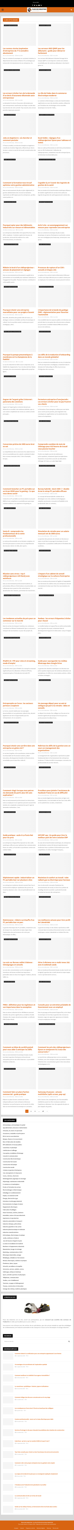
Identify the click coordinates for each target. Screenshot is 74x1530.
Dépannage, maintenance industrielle (12, 896)
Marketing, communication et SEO (46, 595)
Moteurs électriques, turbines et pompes (12, 331)
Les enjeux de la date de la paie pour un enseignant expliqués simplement (36, 1474)
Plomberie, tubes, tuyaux (10, 1263)
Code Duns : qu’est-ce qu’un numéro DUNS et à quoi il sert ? (32, 1441)
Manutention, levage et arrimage (12, 1249)
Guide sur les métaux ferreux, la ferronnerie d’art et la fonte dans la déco (36, 1507)
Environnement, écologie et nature (13, 1204)
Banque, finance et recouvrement (11, 421)
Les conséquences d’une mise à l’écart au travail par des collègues (34, 1408)
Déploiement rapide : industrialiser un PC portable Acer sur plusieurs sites (18, 878)
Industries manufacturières (10, 1232)
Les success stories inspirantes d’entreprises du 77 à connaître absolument (15, 50)
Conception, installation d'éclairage (46, 114)
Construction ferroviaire (10, 1162)
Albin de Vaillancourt (10, 230)
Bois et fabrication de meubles (12, 1142)
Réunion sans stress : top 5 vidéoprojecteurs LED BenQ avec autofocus (16, 576)
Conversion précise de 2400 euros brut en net (18, 445)
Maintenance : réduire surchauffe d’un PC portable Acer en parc (18, 921)
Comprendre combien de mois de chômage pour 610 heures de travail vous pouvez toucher (52, 446)
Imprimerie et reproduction (11, 1218)
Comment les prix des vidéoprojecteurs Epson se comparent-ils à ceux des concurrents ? (54, 1049)
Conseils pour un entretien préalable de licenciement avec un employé (54, 1006)
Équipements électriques (10, 1207)
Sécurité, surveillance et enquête (12, 1266)
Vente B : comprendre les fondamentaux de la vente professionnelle (14, 533)
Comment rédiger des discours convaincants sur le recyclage (32, 1397)
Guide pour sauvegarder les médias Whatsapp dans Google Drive (52, 662)
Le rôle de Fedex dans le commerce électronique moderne (52, 94)
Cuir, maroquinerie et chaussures (12, 1173)
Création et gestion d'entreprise (10, 25)
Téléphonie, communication (11, 1277)
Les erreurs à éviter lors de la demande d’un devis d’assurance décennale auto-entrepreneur (19, 95)
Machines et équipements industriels (13, 1246)
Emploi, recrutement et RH (9, 114)
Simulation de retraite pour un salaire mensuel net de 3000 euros (53, 532)
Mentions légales (41, 1528)
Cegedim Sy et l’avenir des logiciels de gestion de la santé (53, 183)
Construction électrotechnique (12, 1159)
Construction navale (8, 1167)
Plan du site (55, 1528)
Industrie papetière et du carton (12, 1227)
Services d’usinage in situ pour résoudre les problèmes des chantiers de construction (39, 1430)
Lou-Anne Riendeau (9, 55)
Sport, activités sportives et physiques (14, 1275)
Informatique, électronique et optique (11, 465)
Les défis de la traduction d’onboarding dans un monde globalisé (54, 355)
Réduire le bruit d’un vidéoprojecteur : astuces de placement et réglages (19, 268)
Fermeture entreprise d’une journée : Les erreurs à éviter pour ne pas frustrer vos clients (54, 401)
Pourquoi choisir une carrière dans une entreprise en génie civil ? (19, 746)
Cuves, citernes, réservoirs (11, 1176)
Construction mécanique (9, 981)
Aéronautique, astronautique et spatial (14, 1125)
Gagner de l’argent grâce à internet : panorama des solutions (18, 400)
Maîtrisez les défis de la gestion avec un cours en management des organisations (54, 748)
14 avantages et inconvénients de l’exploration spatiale (31, 1364)
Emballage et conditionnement (12, 1193)
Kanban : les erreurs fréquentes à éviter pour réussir (54, 619)
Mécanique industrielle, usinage (12, 1255)
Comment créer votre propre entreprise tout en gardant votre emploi (35, 1463)
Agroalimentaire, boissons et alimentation (15, 1128)
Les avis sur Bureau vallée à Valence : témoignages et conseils (18, 963)
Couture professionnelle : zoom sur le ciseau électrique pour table (34, 1419)
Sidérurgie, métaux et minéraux (12, 1272)
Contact (22, 1528)
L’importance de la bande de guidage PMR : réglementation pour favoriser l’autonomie (53, 312)
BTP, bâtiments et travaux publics (46, 286)
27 (43, 1111)
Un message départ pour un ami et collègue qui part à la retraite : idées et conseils (54, 705)
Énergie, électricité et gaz (44, 854)
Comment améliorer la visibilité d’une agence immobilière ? (32, 1375)
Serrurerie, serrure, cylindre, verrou (13, 1269)
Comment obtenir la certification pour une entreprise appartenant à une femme (38, 1353)
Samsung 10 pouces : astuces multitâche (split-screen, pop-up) (52, 1093)
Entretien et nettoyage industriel (12, 1201)
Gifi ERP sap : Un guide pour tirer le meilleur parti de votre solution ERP (53, 836)
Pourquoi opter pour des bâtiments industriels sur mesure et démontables (19, 226)
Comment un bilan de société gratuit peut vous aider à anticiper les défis (18, 1048)
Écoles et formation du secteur (12, 1187)
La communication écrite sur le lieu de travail (28, 1496)
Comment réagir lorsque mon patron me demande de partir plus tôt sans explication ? (18, 792)
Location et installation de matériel (13, 1243)
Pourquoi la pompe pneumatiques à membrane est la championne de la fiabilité (17, 357)
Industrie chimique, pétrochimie (12, 1224)
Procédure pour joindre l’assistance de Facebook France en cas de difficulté (54, 791)
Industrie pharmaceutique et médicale (47, 159)
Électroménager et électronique (10, 550)
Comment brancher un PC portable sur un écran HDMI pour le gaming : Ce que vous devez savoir (19, 491)
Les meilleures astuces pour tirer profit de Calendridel (54, 921)
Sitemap (49, 1528)
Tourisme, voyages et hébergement (13, 1283)
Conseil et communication (44, 331)
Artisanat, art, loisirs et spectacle (11, 244)
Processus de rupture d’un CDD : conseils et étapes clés (51, 268)
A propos (16, 1528)
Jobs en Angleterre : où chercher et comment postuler (17, 139)
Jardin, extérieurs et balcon (11, 1238)
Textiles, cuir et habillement (11, 1280)
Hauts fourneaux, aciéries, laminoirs (13, 1212)
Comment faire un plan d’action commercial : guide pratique (16, 1093)
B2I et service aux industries (10, 202)
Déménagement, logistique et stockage (12, 595)
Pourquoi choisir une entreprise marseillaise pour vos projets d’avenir (18, 311)
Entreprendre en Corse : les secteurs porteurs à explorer (18, 704)
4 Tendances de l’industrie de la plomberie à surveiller (30, 1485)
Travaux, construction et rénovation (13, 1286)
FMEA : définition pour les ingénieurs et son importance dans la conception (19, 1006)
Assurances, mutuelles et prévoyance (11, 70)
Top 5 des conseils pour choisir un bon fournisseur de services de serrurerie (37, 1452)
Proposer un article (30, 1528)
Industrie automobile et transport (12, 1221)
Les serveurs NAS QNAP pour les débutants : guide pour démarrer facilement (51, 50)
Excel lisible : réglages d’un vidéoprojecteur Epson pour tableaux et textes (54, 140)
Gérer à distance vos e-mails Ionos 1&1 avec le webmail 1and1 (54, 963)
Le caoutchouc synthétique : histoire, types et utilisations (31, 1386)
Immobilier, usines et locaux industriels (14, 1215)
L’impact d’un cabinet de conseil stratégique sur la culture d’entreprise (54, 574)
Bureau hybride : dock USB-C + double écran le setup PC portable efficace (53, 490)
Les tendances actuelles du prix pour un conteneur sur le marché (19, 619)
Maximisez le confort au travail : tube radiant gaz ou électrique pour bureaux (54, 878)
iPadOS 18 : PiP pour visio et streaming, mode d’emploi (19, 662)
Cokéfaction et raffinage (10, 1150)
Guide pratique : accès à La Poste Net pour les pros (18, 836)
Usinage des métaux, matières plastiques (15, 1289)
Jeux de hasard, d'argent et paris (12, 1241)
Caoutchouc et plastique (10, 1147)
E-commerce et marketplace (44, 25)
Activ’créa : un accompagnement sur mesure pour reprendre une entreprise (54, 226)
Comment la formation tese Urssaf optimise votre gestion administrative (18, 183)
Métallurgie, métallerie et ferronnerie (13, 1258)
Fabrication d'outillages (9, 1210)
